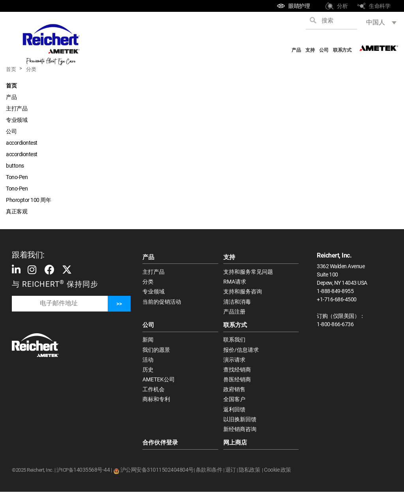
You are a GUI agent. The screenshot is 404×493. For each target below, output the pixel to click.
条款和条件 (209, 471)
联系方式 (342, 50)
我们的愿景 (156, 350)
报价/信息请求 (241, 350)
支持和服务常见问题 (248, 272)
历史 (147, 370)
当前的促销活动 (161, 302)
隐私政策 (249, 471)
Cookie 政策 (277, 471)
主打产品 (16, 108)
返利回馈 (234, 410)
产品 (296, 50)
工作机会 (153, 390)
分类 (31, 69)
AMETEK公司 (158, 380)
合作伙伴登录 (160, 444)
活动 (147, 360)
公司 (323, 50)
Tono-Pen (17, 177)
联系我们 (234, 340)
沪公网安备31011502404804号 (157, 471)
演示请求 (234, 360)
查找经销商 (237, 370)
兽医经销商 (237, 380)
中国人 (375, 22)
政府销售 (234, 390)
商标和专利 (156, 400)
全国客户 (234, 400)
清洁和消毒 (237, 302)
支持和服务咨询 (242, 292)
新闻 (147, 340)
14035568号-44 (91, 471)
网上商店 (235, 444)
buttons (15, 165)
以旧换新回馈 (239, 420)
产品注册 (234, 312)
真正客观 (16, 211)
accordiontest (21, 143)
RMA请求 (234, 282)
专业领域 (16, 120)
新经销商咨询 (239, 430)
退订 (230, 471)
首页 (11, 69)
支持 (309, 50)
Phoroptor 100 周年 (28, 200)
